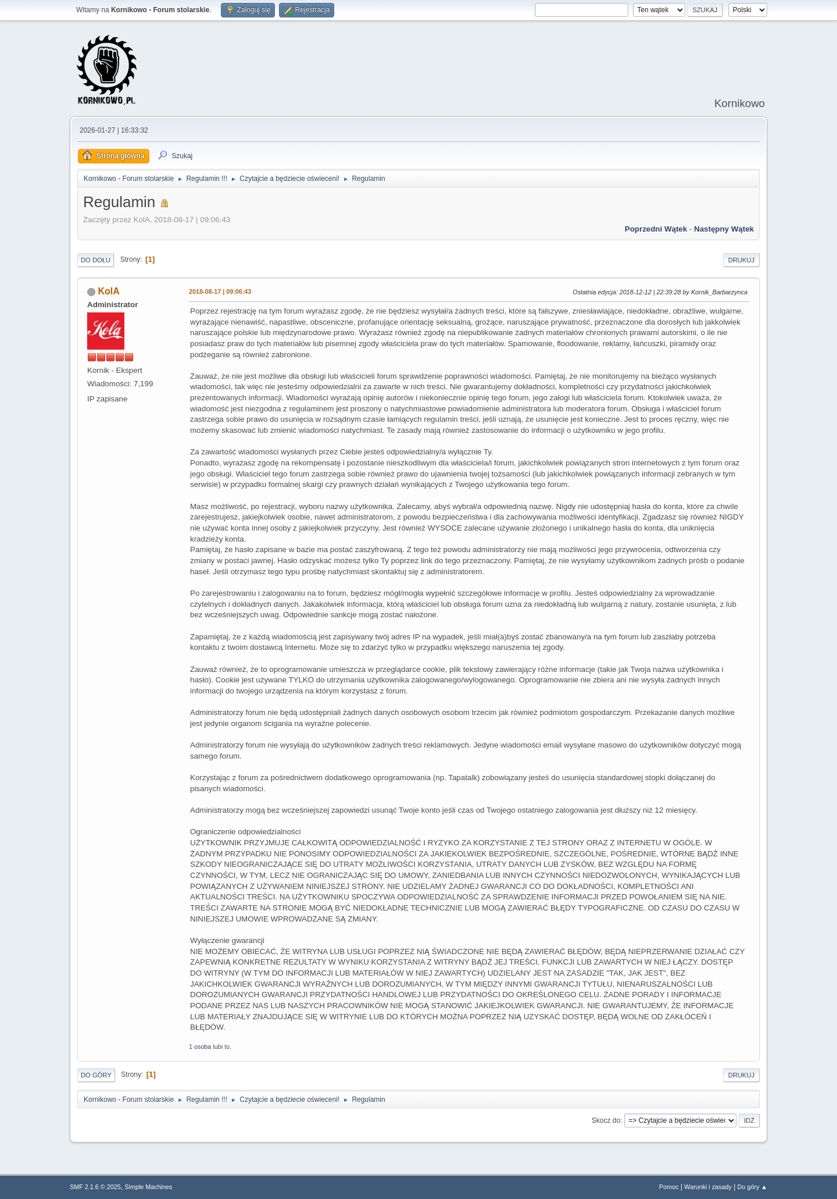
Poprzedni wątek (656, 229)
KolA (108, 291)
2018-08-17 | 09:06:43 (220, 291)
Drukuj (741, 260)
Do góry (96, 1075)
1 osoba (200, 1046)
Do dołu (95, 260)
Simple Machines (148, 1186)
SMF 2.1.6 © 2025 (95, 1186)
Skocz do (606, 1120)
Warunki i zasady (708, 1186)
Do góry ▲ (752, 1186)
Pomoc (669, 1186)
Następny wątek (724, 229)
